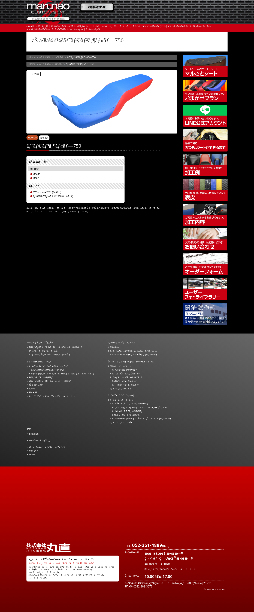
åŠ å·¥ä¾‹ (55, 27)
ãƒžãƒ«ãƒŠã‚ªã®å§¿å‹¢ (73, 27)
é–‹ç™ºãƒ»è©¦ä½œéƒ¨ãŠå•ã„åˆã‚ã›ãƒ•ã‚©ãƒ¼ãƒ (205, 314)
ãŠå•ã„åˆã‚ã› (209, 18)
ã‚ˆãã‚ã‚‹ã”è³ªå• (97, 18)
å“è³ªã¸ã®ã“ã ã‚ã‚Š (43, 351)
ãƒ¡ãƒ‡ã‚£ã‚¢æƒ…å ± (134, 18)
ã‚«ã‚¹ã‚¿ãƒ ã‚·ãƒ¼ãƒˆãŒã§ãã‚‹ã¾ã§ (62, 373)
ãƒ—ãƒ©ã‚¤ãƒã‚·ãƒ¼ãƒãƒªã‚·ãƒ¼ (47, 447)
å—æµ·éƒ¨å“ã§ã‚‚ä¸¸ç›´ (126, 385)
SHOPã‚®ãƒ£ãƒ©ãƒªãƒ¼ (38, 30)
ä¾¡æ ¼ (171, 7)
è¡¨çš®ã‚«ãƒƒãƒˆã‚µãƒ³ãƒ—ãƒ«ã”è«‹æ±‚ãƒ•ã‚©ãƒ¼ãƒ (140, 407)
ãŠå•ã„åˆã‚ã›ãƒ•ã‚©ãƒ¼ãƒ (130, 403)
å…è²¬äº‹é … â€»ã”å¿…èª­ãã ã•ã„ (109, 27)
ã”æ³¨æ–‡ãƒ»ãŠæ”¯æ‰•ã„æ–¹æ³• (97, 7)
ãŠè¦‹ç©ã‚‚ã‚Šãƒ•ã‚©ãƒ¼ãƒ (127, 411)
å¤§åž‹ (58, 64)
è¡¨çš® (45, 27)
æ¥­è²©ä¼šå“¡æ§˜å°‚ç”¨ (40, 440)
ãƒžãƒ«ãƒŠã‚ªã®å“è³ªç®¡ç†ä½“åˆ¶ (50, 354)
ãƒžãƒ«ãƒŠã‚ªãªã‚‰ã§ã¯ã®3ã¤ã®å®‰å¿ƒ (55, 347)
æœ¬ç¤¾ (33, 451)
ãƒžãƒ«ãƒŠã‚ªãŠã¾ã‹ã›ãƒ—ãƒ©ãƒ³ (205, 91)
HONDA (59, 57)
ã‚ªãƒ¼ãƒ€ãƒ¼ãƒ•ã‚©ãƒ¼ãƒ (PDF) (149, 27)
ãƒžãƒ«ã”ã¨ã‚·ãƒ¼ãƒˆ (41, 377)
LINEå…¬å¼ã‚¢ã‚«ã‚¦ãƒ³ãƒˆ (205, 116)
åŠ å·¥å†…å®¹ (33, 27)
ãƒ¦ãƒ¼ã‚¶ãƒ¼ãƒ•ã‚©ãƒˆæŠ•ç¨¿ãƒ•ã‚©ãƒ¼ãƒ (135, 354)
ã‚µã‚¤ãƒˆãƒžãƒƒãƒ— (62, 30)
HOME (32, 454)
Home (32, 57)
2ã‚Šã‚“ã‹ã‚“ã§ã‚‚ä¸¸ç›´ (124, 381)
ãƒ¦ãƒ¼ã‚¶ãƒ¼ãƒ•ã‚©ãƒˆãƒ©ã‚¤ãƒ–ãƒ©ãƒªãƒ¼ (189, 27)
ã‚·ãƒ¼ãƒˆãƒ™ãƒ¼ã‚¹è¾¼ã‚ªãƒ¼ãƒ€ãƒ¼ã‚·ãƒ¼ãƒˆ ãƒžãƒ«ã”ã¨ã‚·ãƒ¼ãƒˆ (205, 66)
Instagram (78, 30)
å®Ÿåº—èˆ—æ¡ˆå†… (171, 18)
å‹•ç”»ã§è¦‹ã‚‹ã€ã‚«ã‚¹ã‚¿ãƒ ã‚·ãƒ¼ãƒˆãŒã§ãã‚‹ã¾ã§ (205, 140)
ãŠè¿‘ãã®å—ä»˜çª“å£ (209, 7)
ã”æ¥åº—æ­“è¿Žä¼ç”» (126, 373)
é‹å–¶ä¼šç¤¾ (93, 30)
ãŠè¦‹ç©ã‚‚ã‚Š (134, 7)
